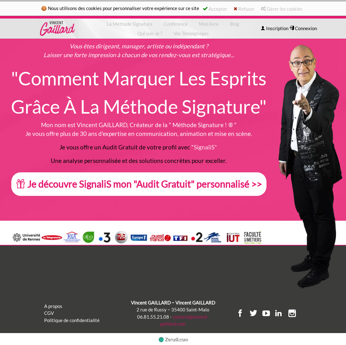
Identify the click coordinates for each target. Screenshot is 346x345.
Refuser (244, 9)
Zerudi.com (173, 339)
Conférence (176, 24)
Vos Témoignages (191, 33)
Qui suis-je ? (149, 33)
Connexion (303, 28)
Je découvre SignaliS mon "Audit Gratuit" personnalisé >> (139, 184)
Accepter (215, 9)
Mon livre (209, 24)
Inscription (274, 28)
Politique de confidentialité (72, 320)
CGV (49, 313)
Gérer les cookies (281, 9)
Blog (234, 24)
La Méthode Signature (129, 24)
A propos (53, 306)
